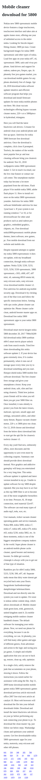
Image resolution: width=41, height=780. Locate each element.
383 (25, 774)
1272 (5, 759)
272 (12, 759)
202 (5, 774)
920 (11, 755)
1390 (18, 762)
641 (5, 752)
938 (11, 771)
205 (24, 752)
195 (25, 759)
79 (17, 755)
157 (31, 774)
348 (17, 752)
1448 (5, 765)
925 (32, 759)
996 (5, 755)
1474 (12, 777)
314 (19, 777)
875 (18, 774)
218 (25, 765)
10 (23, 755)
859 (17, 771)
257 (24, 771)
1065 (12, 768)
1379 (25, 762)
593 (19, 765)
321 (11, 762)
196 (5, 768)
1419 (5, 777)
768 (30, 752)
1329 (26, 777)
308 (25, 768)
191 (30, 771)
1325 (12, 774)
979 (5, 771)
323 (32, 765)
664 (28, 755)
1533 (31, 768)
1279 (35, 755)
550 (11, 752)
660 (5, 762)
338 (18, 768)
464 (32, 762)
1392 (19, 759)
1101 (12, 765)
